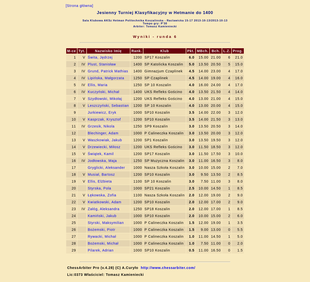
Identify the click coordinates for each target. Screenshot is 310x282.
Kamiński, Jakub (102, 216)
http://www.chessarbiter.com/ (168, 268)
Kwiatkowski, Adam (105, 202)
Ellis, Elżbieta (100, 181)
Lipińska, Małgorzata (106, 78)
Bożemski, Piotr (101, 230)
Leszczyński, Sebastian (108, 106)
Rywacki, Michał (102, 236)
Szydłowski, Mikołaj (105, 99)
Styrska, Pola (99, 188)
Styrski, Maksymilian (106, 223)
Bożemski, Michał (103, 243)
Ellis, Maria (98, 85)
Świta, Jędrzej (100, 57)
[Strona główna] (79, 6)
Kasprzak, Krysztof (104, 119)
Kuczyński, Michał (103, 92)
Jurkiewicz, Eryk (102, 112)
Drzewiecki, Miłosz (104, 147)
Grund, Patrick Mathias (108, 71)
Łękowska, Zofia (102, 195)
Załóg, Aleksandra (104, 209)
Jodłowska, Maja (102, 161)
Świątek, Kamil (101, 154)
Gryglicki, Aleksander (106, 168)
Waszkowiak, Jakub (105, 140)
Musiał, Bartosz (101, 174)
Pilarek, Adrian (101, 250)
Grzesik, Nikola (101, 126)
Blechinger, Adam (103, 133)
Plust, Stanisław (102, 64)
